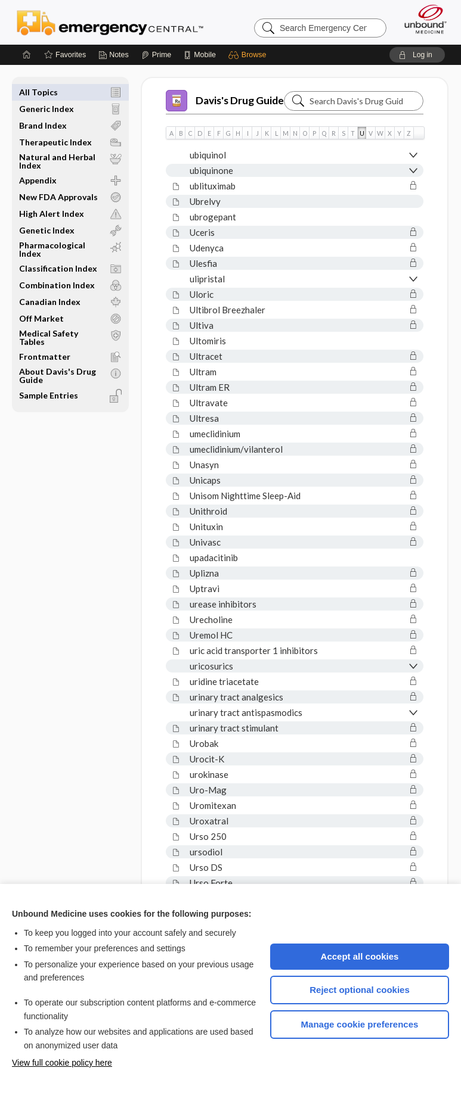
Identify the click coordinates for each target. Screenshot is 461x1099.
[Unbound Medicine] (421, 19)
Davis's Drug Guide (225, 100)
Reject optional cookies (360, 990)
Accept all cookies (360, 956)
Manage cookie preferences (360, 1024)
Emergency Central (110, 22)
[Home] (27, 55)
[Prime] (156, 55)
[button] (249, 55)
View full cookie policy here (62, 1062)
